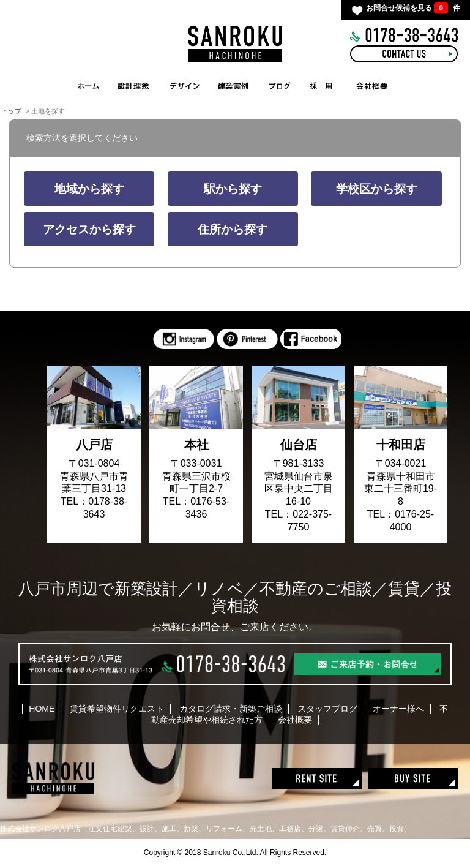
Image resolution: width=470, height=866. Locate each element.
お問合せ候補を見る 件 (413, 7)
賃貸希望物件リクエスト (117, 709)
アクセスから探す (89, 229)
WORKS (236, 86)
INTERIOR (185, 86)
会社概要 (295, 720)
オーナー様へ (398, 709)
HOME (88, 86)
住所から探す (232, 229)
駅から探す (233, 189)
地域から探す (89, 189)
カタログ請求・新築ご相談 (230, 709)
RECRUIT (321, 86)
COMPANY (372, 86)
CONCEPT (132, 86)
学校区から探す (376, 189)
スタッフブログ (327, 709)
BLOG (280, 86)
